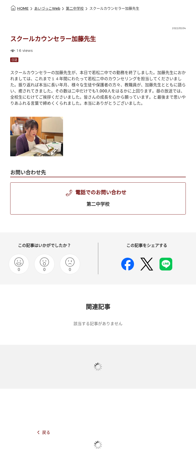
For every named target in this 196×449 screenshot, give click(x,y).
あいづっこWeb (47, 8)
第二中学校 (75, 8)
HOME (23, 8)
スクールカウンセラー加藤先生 (114, 8)
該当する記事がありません (98, 323)
